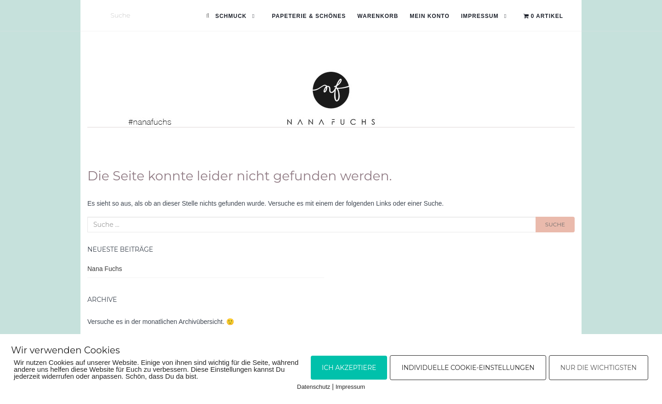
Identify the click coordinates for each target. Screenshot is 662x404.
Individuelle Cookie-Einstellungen (467, 368)
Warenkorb (377, 16)
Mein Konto (429, 16)
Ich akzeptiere (349, 368)
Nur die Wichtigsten (598, 368)
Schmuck (230, 16)
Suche (555, 224)
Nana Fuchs (104, 268)
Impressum (480, 16)
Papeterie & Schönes (309, 16)
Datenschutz (313, 386)
